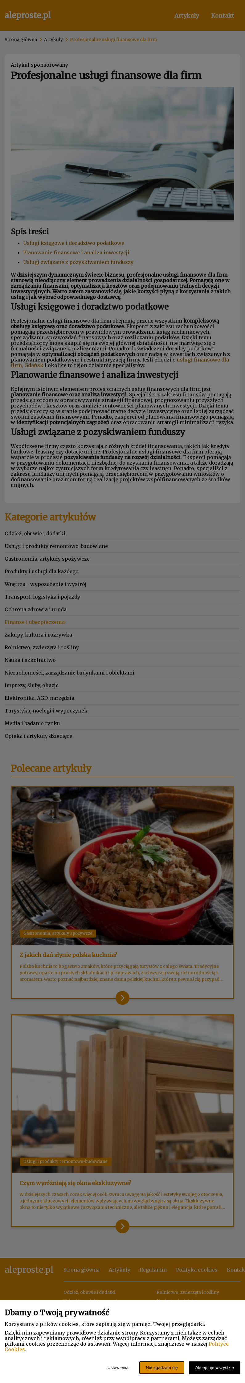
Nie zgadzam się (162, 1367)
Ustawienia (118, 1367)
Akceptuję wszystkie (214, 1367)
